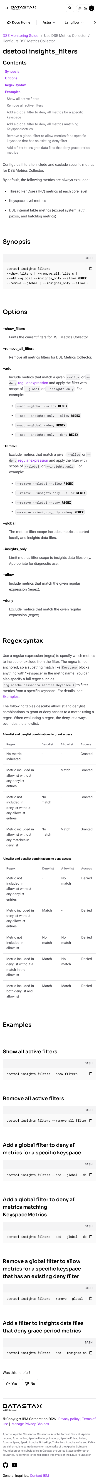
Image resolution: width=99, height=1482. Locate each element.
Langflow (74, 23)
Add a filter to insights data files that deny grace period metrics (48, 150)
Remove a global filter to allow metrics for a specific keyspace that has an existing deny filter (46, 138)
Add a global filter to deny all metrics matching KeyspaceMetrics (42, 126)
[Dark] (85, 8)
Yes (11, 1384)
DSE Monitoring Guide (20, 35)
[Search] (70, 8)
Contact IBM (39, 1476)
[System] (91, 8)
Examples (12, 92)
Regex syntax (15, 85)
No (30, 1384)
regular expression (33, 383)
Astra (49, 23)
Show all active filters (23, 99)
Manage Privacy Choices (30, 1424)
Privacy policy (68, 1419)
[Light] (79, 8)
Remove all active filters (25, 105)
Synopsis (12, 72)
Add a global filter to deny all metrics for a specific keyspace (45, 114)
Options (11, 78)
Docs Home (18, 22)
